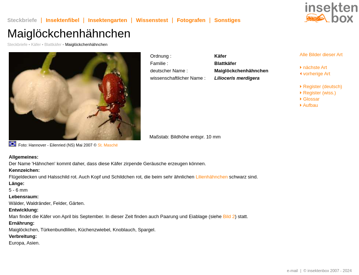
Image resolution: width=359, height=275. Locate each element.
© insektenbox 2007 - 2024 (327, 270)
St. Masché (108, 145)
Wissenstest (152, 20)
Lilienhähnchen (211, 177)
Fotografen (191, 20)
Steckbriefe (22, 20)
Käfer (36, 44)
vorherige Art (315, 73)
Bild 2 (229, 216)
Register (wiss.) (318, 92)
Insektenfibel (62, 20)
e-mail (292, 270)
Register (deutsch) (321, 86)
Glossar (309, 99)
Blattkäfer (52, 44)
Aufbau (309, 105)
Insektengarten (107, 20)
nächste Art (313, 67)
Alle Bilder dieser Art (321, 54)
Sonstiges (227, 20)
